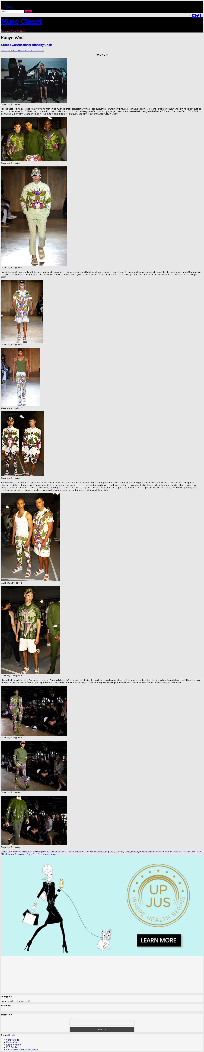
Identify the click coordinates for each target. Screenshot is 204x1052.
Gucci (127, 851)
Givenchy (119, 851)
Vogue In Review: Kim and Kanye (22, 1049)
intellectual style (147, 851)
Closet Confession (10, 851)
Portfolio (10, 9)
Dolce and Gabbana (94, 851)
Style (29, 854)
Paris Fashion (189, 851)
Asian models (25, 851)
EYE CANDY (12, 1047)
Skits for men (7, 854)
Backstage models (42, 851)
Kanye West (161, 851)
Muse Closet (21, 21)
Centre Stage (12, 1040)
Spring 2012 (20, 854)
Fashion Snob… (13, 1042)
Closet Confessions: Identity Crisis (26, 45)
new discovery (175, 851)
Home (9, 7)
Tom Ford (37, 854)
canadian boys (59, 851)
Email (71, 1019)
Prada (199, 851)
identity (134, 851)
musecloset (20, 50)
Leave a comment (35, 50)
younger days (49, 854)
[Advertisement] (79, 975)
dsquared (109, 851)
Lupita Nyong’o (13, 1045)
